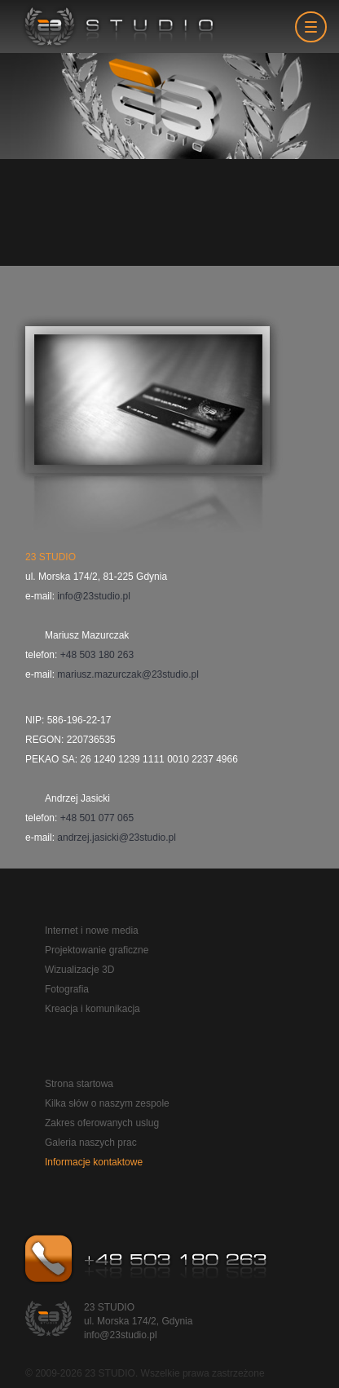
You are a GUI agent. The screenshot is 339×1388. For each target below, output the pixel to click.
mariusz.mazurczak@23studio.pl (128, 674)
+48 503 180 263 (97, 655)
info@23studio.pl (93, 596)
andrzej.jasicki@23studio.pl (116, 837)
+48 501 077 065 (97, 818)
